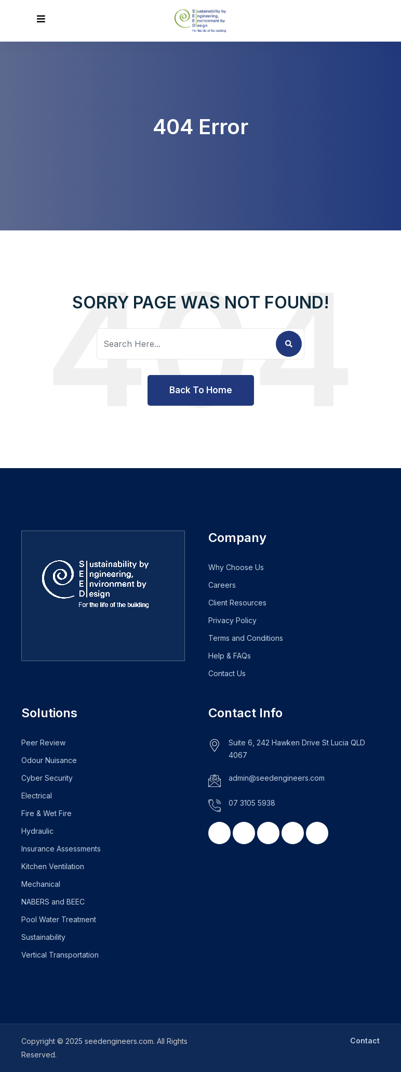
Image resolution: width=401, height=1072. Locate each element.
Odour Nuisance (49, 760)
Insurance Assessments (61, 848)
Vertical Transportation (60, 954)
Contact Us (227, 673)
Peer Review (43, 742)
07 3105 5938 (252, 802)
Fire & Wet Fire (46, 813)
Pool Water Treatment (58, 919)
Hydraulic (37, 830)
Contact (365, 1040)
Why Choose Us (236, 567)
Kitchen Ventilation (52, 866)
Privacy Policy (232, 620)
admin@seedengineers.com (277, 777)
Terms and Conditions (245, 638)
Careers (222, 584)
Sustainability (43, 937)
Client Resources (237, 602)
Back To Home (200, 390)
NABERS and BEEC (53, 901)
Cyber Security (47, 777)
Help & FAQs (229, 655)
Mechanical (40, 884)
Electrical (36, 795)
